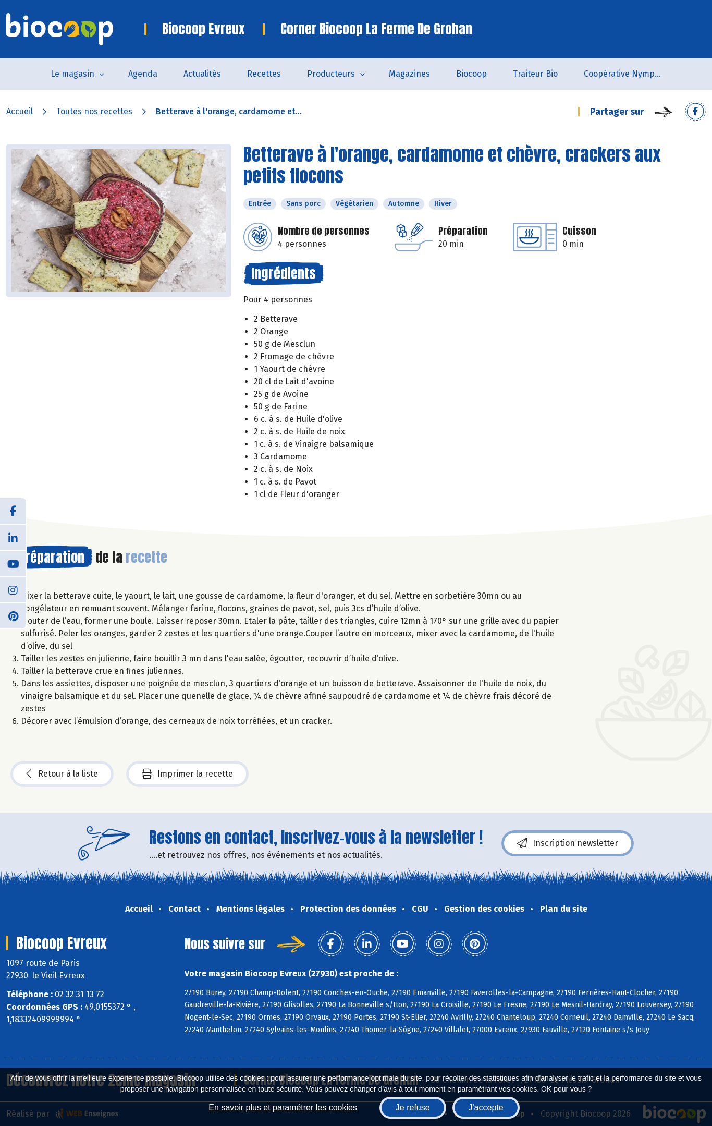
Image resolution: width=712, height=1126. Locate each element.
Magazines (409, 74)
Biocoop (471, 74)
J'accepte (486, 1107)
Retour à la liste (62, 774)
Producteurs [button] (331, 74)
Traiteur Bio (535, 74)
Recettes (264, 74)
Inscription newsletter (567, 843)
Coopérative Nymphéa (626, 74)
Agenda (142, 74)
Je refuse (413, 1107)
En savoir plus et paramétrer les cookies (282, 1107)
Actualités (202, 74)
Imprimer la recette (187, 774)
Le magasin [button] (72, 74)
